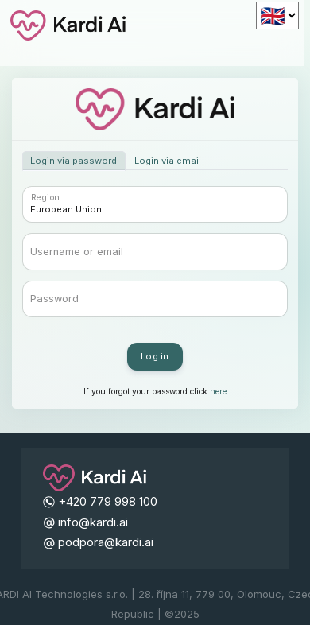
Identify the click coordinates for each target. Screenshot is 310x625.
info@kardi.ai (93, 522)
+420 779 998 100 (107, 501)
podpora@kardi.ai (105, 541)
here (218, 391)
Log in (155, 356)
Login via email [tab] (167, 160)
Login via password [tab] (73, 160)
